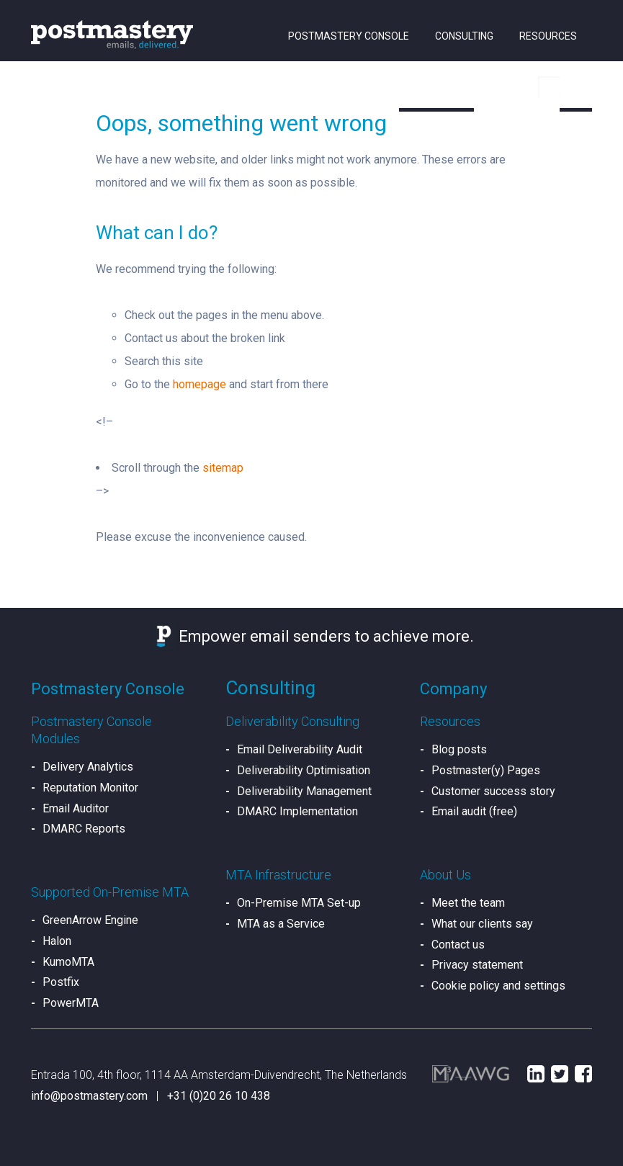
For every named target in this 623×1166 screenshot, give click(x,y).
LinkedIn (535, 1073)
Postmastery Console (348, 36)
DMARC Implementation (297, 811)
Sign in (511, 86)
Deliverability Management (304, 791)
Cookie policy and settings (498, 985)
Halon (56, 941)
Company (453, 689)
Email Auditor (75, 808)
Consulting (464, 36)
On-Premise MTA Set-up (299, 903)
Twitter (559, 1073)
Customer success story (493, 791)
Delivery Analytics (87, 766)
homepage (199, 384)
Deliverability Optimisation (303, 770)
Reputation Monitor (90, 787)
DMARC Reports (83, 828)
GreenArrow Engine (90, 920)
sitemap (222, 468)
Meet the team (468, 903)
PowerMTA (70, 1003)
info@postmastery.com (89, 1096)
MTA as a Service (281, 923)
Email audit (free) (474, 811)
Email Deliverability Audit (299, 749)
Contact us (458, 944)
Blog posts (459, 749)
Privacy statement (477, 965)
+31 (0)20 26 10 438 (218, 1096)
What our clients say (482, 923)
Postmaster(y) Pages (485, 770)
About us (434, 86)
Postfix (60, 982)
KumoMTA (68, 962)
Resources (548, 36)
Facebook (583, 1073)
